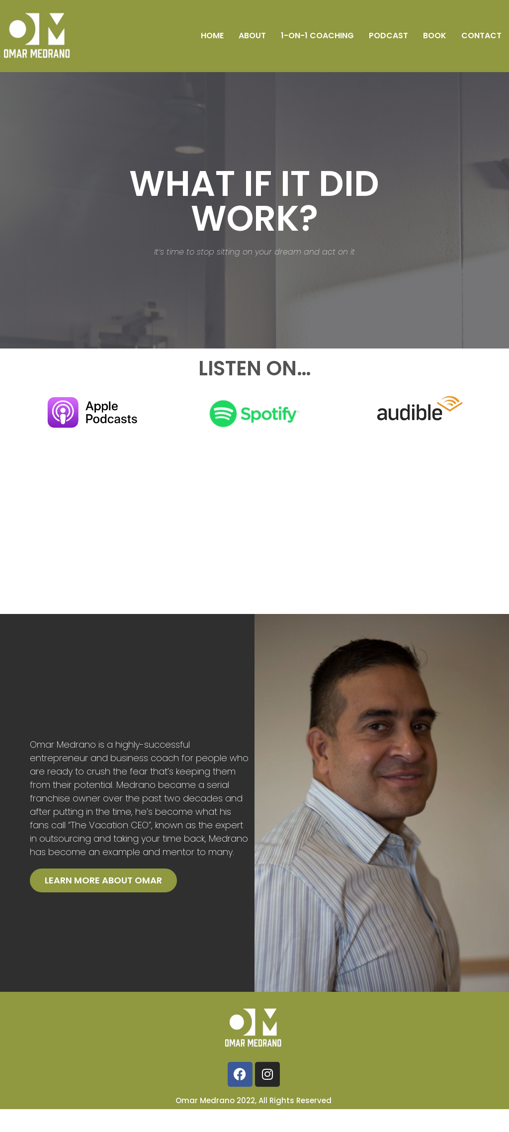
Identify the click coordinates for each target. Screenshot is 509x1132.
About (252, 35)
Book (434, 35)
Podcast (388, 35)
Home (212, 35)
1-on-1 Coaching (317, 35)
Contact (481, 35)
